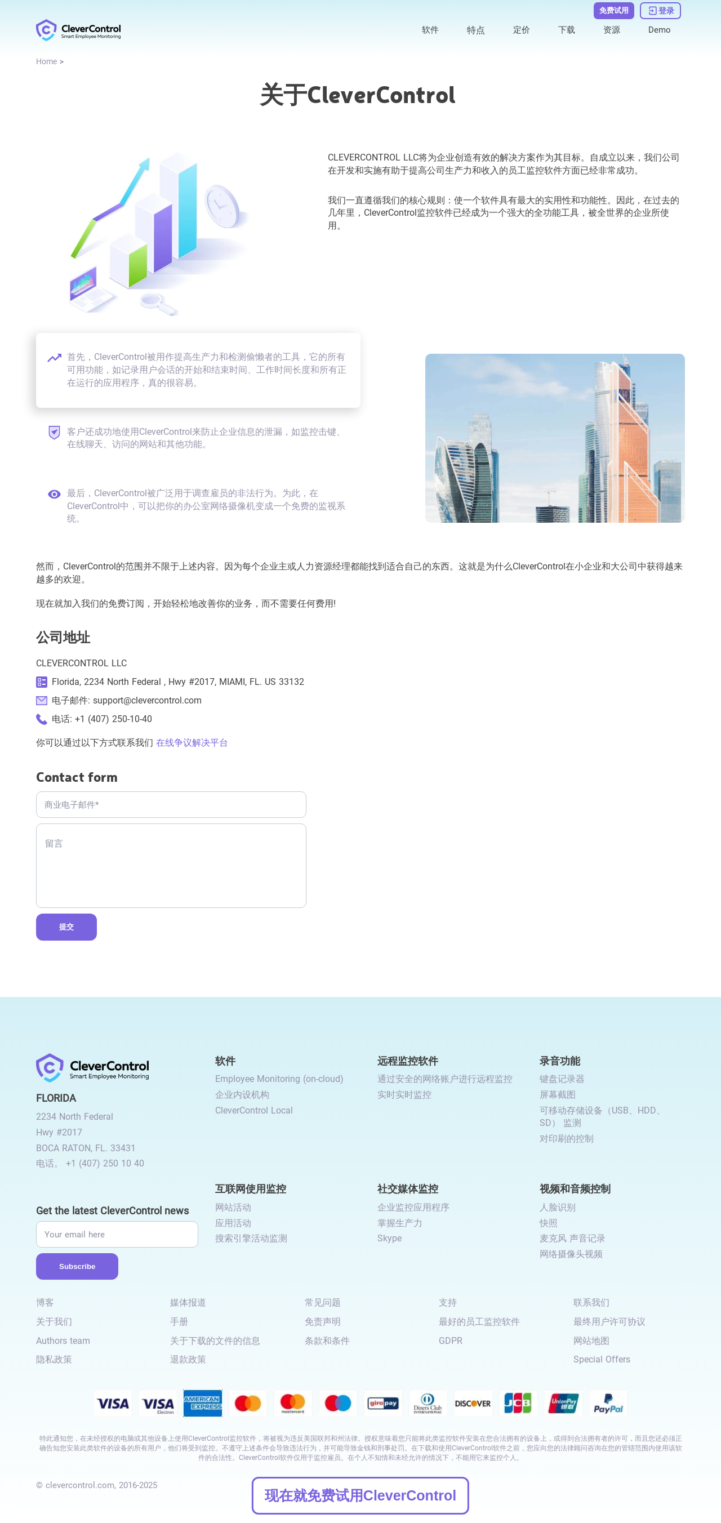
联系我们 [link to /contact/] (591, 1302)
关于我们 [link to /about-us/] (54, 1321)
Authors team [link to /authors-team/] (63, 1340)
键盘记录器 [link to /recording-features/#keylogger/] (562, 1079)
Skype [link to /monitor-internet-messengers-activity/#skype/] (389, 1238)
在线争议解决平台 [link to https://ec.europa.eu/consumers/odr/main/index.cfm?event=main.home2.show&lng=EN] (192, 742)
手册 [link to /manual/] (179, 1321)
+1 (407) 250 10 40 (105, 1163)
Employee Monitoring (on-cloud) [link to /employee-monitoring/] (279, 1079)
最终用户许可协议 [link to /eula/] (609, 1321)
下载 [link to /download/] (564, 29)
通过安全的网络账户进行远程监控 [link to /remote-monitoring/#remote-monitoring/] (445, 1079)
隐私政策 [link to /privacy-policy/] (54, 1359)
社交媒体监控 (407, 1188)
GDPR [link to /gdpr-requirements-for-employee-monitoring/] (450, 1340)
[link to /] (78, 30)
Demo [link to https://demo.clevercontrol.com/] (659, 29)
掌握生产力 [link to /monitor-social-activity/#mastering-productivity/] (399, 1223)
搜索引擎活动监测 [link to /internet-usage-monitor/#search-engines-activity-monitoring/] (251, 1238)
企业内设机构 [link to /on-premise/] (242, 1094)
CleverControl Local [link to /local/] (254, 1110)
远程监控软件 (407, 1060)
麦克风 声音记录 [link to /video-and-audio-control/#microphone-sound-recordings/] (573, 1238)
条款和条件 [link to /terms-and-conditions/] (327, 1340)
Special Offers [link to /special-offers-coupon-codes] (601, 1359)
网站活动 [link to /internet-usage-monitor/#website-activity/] (233, 1207)
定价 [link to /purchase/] (518, 29)
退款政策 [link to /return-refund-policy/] (188, 1359)
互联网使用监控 (250, 1188)
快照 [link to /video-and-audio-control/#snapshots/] (549, 1223)
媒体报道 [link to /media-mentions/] (188, 1302)
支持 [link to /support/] (448, 1302)
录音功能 (560, 1060)
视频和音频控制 (575, 1188)
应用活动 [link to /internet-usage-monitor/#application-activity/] (233, 1223)
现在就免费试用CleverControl (360, 1495)
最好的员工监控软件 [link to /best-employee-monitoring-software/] (479, 1321)
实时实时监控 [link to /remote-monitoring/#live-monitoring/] (404, 1094)
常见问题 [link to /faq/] (323, 1302)
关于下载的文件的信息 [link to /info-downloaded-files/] (215, 1340)
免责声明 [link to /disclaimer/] (323, 1321)
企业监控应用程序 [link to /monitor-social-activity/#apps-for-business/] (413, 1207)
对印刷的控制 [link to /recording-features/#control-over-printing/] (567, 1138)
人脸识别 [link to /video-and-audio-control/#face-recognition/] (558, 1207)
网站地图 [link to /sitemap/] (591, 1340)
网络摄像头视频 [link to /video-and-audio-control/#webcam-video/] (571, 1254)
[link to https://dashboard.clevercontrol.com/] (660, 10)
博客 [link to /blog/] (45, 1302)
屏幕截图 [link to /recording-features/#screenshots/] (558, 1094)
